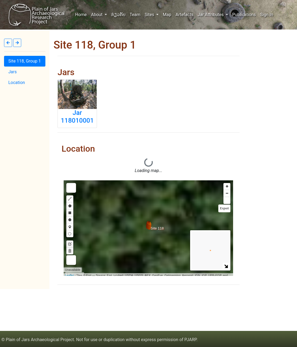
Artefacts (184, 14)
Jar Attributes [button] (211, 14)
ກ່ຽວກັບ (118, 14)
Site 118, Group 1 (24, 61)
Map (167, 14)
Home (82, 14)
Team (135, 14)
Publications (244, 14)
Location (16, 82)
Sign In (266, 14)
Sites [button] (150, 14)
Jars (12, 71)
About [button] (97, 14)
